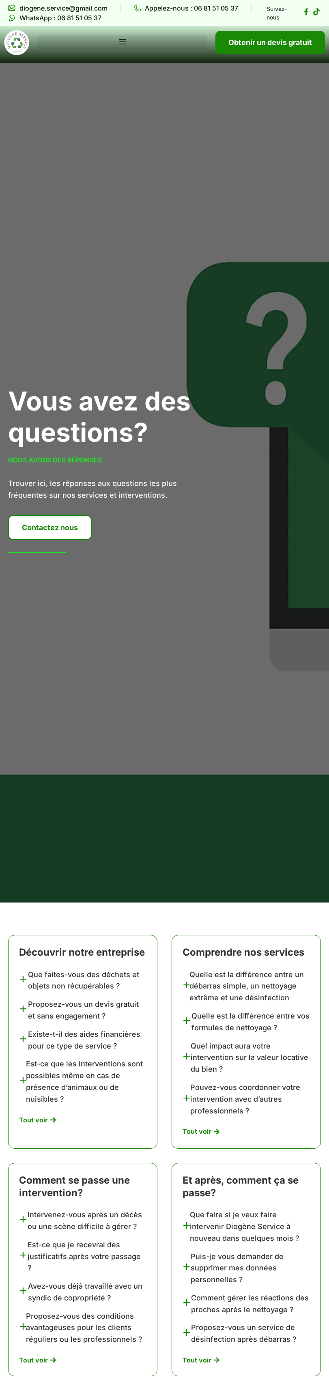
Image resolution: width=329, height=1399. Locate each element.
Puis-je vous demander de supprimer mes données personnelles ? (237, 1268)
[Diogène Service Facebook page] (306, 12)
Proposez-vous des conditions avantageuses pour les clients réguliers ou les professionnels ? (84, 1328)
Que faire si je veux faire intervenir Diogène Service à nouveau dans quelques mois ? (244, 1226)
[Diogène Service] (16, 42)
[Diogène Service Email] (58, 8)
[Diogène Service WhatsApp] (54, 18)
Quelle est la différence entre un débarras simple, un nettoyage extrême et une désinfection (246, 986)
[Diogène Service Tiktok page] (316, 12)
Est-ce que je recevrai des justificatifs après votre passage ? (84, 1256)
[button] (122, 42)
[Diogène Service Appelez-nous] (186, 8)
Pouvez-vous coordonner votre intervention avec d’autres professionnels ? (245, 1099)
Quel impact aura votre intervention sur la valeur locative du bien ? (249, 1058)
